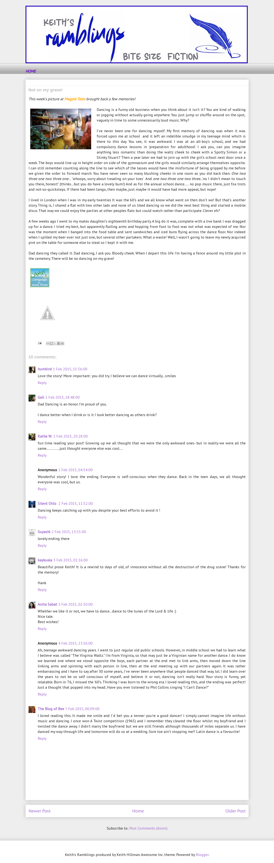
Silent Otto (47, 503)
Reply (42, 382)
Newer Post (40, 811)
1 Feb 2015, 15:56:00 (70, 369)
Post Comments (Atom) (148, 828)
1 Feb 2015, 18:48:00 (62, 397)
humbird (45, 369)
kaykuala (45, 560)
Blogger (202, 854)
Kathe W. (45, 436)
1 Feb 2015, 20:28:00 (70, 436)
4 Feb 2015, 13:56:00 (75, 643)
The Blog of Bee (51, 708)
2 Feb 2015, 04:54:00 (75, 469)
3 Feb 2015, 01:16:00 (70, 560)
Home (138, 811)
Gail (41, 397)
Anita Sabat (47, 604)
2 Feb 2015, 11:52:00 (75, 503)
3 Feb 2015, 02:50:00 (75, 604)
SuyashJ (44, 531)
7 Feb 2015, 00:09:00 (82, 708)
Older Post (235, 811)
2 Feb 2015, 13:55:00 (69, 531)
